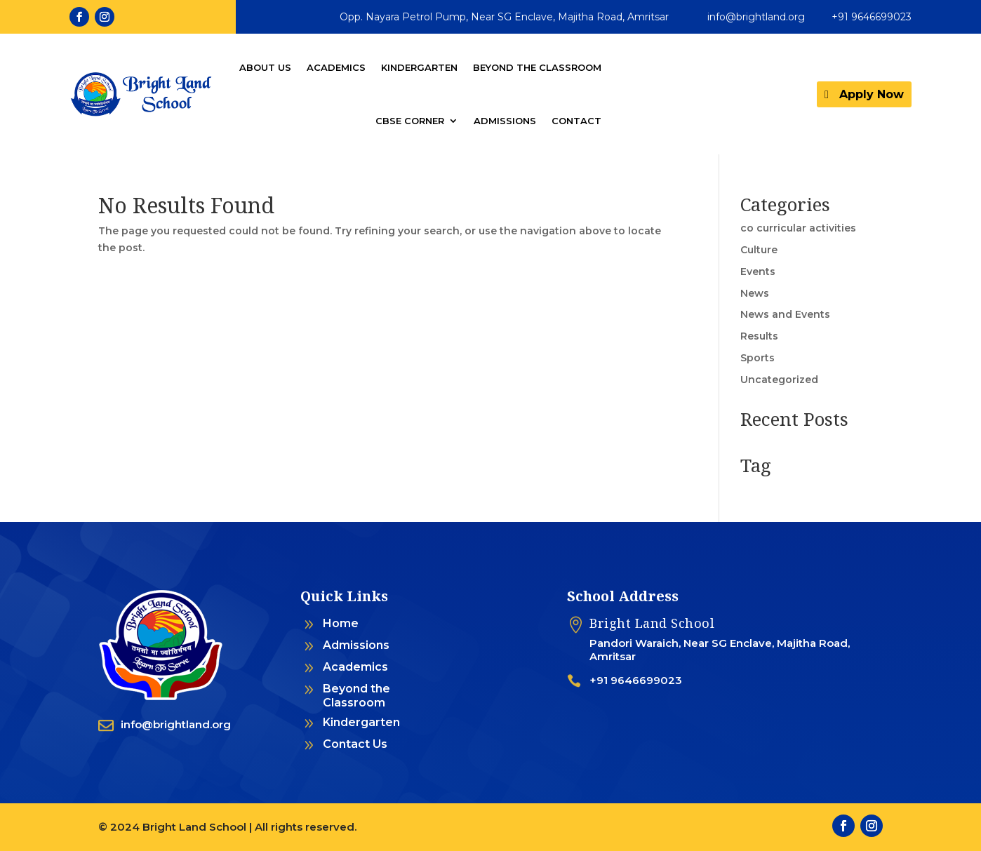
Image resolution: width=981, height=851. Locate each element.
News (754, 293)
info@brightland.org (756, 17)
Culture (759, 249)
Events (757, 271)
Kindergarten (419, 67)
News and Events (785, 314)
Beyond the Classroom (537, 67)
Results (759, 336)
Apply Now (871, 94)
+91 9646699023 (872, 17)
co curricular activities (798, 228)
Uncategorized (779, 379)
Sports (757, 357)
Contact (576, 120)
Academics (336, 67)
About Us (265, 67)
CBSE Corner (409, 120)
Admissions (505, 120)
